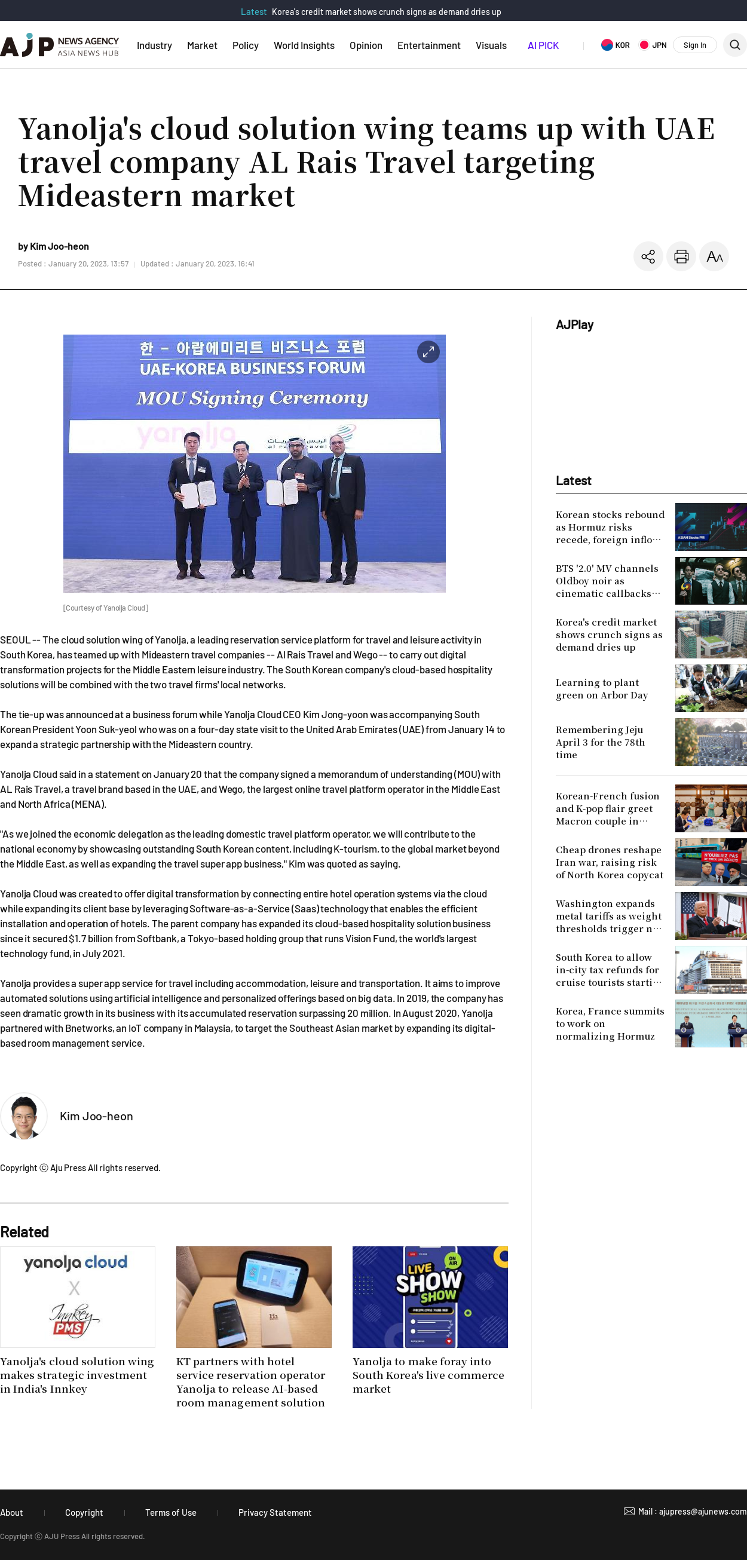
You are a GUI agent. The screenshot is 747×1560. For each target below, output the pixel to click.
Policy (245, 45)
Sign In (695, 45)
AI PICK (543, 45)
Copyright (84, 1512)
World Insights (304, 45)
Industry (154, 45)
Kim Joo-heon (96, 1115)
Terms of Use (171, 1512)
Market (202, 45)
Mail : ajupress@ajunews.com (692, 1511)
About (11, 1512)
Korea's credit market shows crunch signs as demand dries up (386, 12)
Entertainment (429, 45)
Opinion (366, 45)
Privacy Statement (275, 1512)
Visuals (491, 45)
